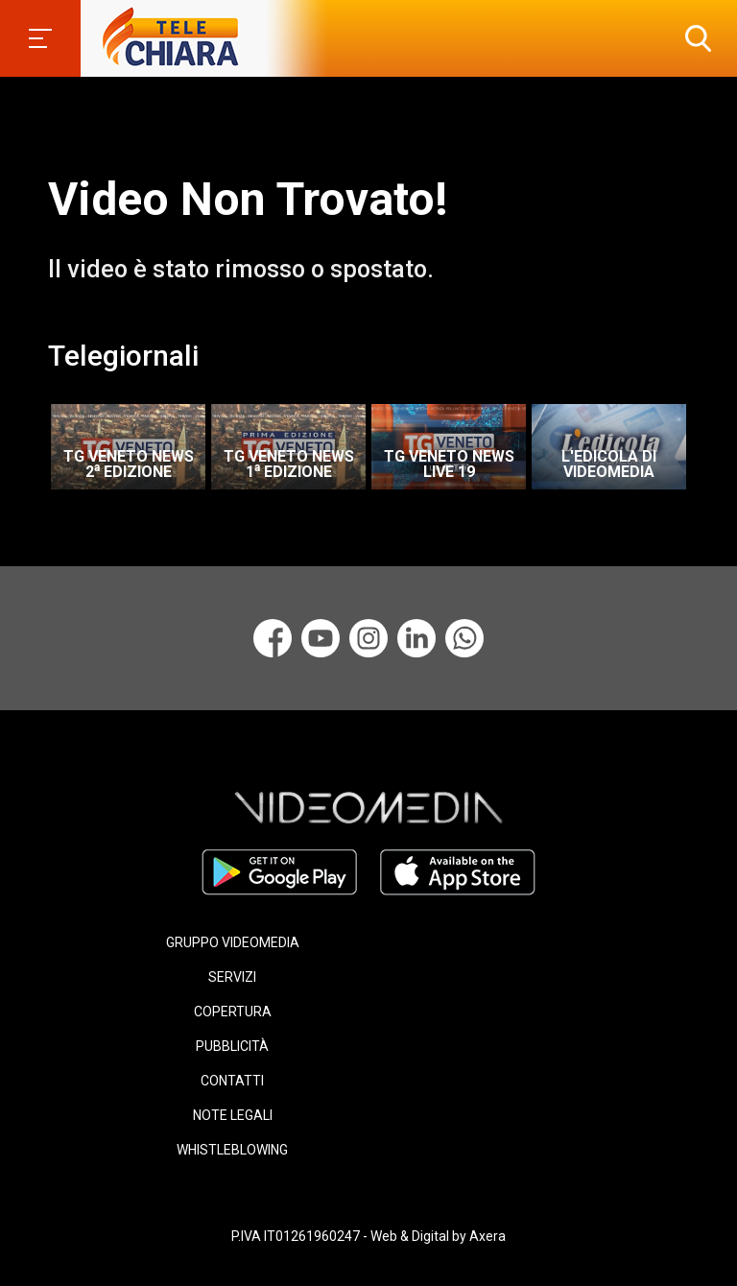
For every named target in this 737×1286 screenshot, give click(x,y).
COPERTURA (233, 1011)
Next (708, 440)
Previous (38, 440)
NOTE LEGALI (233, 1115)
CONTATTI (232, 1080)
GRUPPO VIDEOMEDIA (232, 942)
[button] (693, 38)
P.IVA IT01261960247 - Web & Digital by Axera (368, 1236)
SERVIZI (232, 977)
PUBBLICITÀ (232, 1046)
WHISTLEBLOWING (232, 1149)
